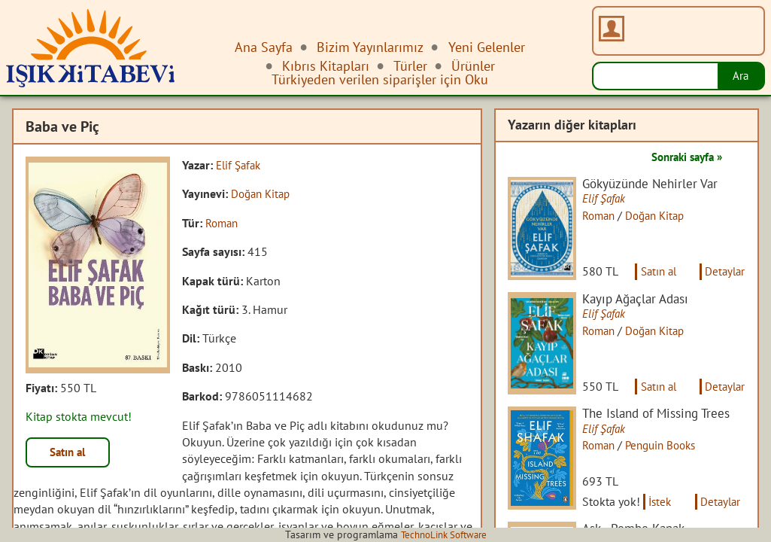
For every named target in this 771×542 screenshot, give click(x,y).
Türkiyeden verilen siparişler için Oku (380, 79)
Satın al (70, 453)
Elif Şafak (240, 164)
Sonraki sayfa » (682, 156)
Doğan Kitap (263, 193)
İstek (666, 517)
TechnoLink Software (443, 534)
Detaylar (724, 277)
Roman (223, 222)
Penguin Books (671, 456)
